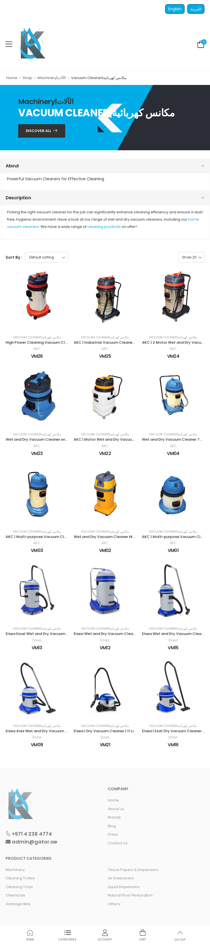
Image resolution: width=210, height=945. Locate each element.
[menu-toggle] (9, 44)
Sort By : (14, 257)
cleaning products (104, 226)
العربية (195, 9)
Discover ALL (38, 130)
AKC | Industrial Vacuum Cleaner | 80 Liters (113, 342)
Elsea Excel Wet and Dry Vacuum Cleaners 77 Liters (52, 633)
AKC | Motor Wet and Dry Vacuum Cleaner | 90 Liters (121, 439)
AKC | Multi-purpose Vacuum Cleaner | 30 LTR (47, 536)
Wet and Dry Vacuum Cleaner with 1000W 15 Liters (51, 439)
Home (11, 77)
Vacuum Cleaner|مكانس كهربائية (37, 337)
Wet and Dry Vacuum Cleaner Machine (109, 536)
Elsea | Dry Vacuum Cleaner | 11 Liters (107, 731)
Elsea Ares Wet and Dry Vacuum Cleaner (43, 731)
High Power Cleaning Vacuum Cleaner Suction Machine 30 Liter (63, 342)
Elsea (36, 640)
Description (18, 198)
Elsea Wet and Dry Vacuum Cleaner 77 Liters (114, 633)
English (174, 9)
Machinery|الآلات (52, 77)
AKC (36, 348)
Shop (27, 77)
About (12, 166)
